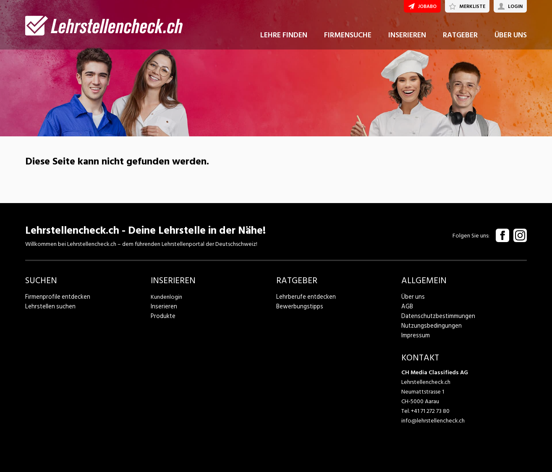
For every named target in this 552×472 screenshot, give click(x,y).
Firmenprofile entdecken (56, 297)
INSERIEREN (407, 41)
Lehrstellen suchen (48, 306)
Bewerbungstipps (298, 306)
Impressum (414, 335)
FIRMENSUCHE (347, 41)
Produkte (163, 316)
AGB (407, 306)
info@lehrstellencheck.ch (433, 420)
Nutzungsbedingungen (429, 326)
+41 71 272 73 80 (430, 411)
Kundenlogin (166, 297)
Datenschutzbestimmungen (436, 316)
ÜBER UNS (510, 41)
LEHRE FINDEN (283, 41)
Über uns (412, 297)
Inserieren (163, 306)
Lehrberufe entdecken (304, 297)
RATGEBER (460, 41)
